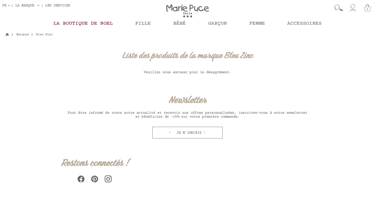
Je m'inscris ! (190, 133)
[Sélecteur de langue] (7, 5)
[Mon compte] (352, 8)
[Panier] (367, 8)
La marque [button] (24, 5)
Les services (57, 5)
